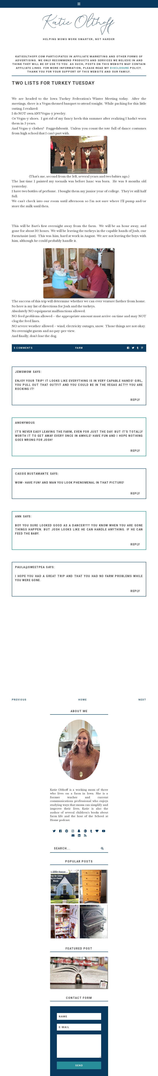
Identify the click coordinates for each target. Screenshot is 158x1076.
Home (82, 699)
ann (18, 516)
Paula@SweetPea (30, 567)
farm (79, 348)
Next (142, 699)
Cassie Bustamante (32, 473)
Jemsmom (23, 371)
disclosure (119, 67)
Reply (135, 399)
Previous (19, 699)
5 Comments (23, 348)
